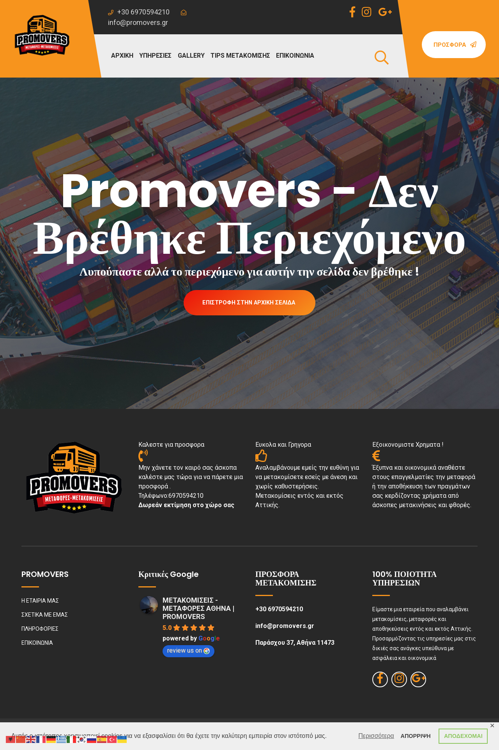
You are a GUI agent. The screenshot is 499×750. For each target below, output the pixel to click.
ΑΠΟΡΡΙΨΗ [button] (416, 736)
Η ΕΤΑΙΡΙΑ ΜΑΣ (40, 602)
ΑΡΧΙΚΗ (122, 55)
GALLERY (191, 55)
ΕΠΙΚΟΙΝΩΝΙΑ (295, 55)
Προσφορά (455, 44)
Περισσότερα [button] (376, 735)
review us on (188, 651)
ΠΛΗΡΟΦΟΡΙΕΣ (39, 630)
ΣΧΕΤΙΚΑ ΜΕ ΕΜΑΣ (44, 616)
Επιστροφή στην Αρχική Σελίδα (248, 302)
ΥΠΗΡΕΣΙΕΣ (155, 55)
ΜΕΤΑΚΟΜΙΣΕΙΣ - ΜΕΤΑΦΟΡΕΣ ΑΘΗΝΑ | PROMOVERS (198, 609)
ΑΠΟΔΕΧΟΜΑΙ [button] (463, 736)
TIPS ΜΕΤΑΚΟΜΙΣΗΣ (240, 55)
